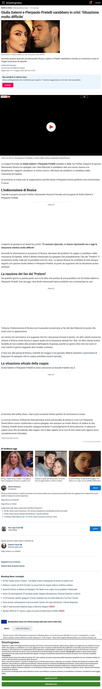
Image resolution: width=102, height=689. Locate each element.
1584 (34, 647)
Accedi (97, 3)
